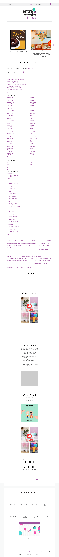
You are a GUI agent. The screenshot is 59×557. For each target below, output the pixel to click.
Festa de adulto (12, 188)
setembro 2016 (33, 151)
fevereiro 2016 (10, 158)
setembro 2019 (10, 140)
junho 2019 (32, 141)
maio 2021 (9, 126)
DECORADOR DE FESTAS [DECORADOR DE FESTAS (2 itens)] (16, 243)
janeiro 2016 (32, 158)
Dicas (8, 178)
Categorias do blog (29, 24)
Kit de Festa (11, 176)
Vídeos (8, 234)
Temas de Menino (12, 196)
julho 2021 (9, 125)
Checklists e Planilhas (13, 175)
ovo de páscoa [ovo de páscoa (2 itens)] (27, 262)
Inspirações (9, 201)
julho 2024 (9, 103)
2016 (8, 169)
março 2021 (9, 128)
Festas (8, 185)
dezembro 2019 (33, 138)
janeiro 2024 (32, 105)
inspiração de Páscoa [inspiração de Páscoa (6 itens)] (28, 258)
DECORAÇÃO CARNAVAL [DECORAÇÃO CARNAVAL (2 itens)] (30, 243)
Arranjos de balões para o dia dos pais (15, 78)
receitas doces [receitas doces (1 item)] (49, 264)
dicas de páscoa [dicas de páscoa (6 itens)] (19, 252)
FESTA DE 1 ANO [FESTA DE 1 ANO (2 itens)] (14, 254)
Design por (29, 554)
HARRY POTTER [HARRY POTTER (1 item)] (39, 256)
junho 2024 (32, 103)
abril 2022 (9, 118)
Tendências (11, 211)
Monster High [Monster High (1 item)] (32, 260)
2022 (31, 164)
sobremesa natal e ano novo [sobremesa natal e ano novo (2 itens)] (32, 265)
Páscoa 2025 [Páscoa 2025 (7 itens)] (43, 264)
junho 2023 (9, 108)
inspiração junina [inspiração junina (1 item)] (36, 258)
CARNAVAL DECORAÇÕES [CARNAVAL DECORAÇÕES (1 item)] (14, 242)
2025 (8, 162)
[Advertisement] (29, 378)
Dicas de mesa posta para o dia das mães (16, 84)
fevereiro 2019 (33, 145)
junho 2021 (32, 125)
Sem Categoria (10, 232)
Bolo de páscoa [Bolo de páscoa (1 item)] (24, 240)
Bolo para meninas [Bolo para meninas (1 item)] (29, 240)
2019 (8, 167)
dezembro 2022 (10, 112)
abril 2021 (32, 126)
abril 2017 (32, 148)
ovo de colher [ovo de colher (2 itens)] (21, 262)
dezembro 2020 (33, 130)
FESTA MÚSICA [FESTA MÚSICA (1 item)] (25, 256)
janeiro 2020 (10, 138)
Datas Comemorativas (13, 186)
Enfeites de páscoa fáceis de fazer (15, 87)
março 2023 (32, 108)
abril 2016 (9, 156)
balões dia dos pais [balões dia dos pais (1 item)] (9, 240)
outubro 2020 (33, 131)
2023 (8, 164)
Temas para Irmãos (13, 198)
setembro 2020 (10, 133)
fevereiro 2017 (10, 149)
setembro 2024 (33, 102)
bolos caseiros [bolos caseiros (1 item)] (37, 240)
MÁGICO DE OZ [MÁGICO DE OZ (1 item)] (36, 260)
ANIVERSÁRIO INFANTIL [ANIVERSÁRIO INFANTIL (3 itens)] (18, 239)
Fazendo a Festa (12, 227)
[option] (18, 44)
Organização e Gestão (13, 223)
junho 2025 (32, 97)
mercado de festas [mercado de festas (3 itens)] (47, 258)
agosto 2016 (10, 153)
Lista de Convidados (13, 231)
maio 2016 (32, 154)
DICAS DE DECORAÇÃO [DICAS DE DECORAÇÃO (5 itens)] (43, 250)
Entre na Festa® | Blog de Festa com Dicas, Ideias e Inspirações (20, 551)
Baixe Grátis (10, 173)
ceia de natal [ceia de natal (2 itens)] (24, 242)
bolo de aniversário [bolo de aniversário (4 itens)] (17, 240)
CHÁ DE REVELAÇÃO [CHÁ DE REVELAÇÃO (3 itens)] (37, 242)
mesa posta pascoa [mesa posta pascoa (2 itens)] (18, 260)
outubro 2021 (10, 123)
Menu (9, 4)
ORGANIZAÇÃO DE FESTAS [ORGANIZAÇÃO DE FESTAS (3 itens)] (13, 262)
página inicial (30, 68)
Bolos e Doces (12, 204)
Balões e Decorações (13, 203)
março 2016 (32, 156)
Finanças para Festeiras (14, 219)
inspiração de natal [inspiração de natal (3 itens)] (17, 258)
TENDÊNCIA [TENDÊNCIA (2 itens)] (26, 267)
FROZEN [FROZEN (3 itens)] (35, 256)
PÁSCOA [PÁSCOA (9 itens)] (36, 264)
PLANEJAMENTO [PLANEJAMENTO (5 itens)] (12, 264)
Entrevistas (11, 218)
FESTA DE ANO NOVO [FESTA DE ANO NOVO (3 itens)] (21, 254)
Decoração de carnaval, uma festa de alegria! (17, 92)
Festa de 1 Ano (12, 229)
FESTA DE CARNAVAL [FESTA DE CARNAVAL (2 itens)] (30, 254)
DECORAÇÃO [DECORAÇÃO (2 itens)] (23, 243)
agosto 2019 (32, 140)
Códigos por (38, 554)
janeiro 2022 (32, 120)
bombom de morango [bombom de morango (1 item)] (42, 240)
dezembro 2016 (10, 151)
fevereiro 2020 (33, 136)
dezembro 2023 (10, 107)
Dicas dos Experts (13, 216)
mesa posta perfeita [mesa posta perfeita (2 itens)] (26, 260)
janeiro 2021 (10, 130)
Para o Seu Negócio (11, 213)
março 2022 (32, 118)
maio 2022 (32, 117)
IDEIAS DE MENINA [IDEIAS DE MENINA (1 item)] (44, 256)
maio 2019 (9, 143)
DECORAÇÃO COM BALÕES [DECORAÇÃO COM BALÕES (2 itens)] (40, 243)
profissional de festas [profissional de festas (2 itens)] (29, 264)
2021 (8, 165)
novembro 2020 (10, 131)
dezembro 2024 (10, 102)
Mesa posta (11, 209)
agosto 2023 (32, 107)
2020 (31, 165)
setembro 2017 (33, 146)
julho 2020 (9, 135)
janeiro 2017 (32, 149)
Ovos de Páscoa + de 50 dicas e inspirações (17, 91)
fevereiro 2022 (10, 120)
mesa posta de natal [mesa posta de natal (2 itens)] (11, 260)
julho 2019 (9, 141)
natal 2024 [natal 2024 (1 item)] (43, 260)
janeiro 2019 (10, 146)
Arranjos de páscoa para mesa (13, 86)
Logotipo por (22, 554)
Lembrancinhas (12, 208)
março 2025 (32, 98)
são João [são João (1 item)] (22, 267)
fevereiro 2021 (33, 128)
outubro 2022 (10, 113)
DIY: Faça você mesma (14, 226)
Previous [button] (6, 44)
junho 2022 (9, 117)
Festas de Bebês (12, 193)
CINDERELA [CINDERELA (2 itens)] (44, 242)
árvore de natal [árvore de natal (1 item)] (30, 267)
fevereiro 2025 (10, 100)
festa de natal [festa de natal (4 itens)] (38, 254)
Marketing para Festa (13, 221)
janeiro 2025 (32, 100)
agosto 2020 (32, 133)
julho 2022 (32, 115)
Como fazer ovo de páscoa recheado (15, 89)
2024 (31, 162)
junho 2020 (32, 135)
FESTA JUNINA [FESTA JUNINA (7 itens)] (18, 256)
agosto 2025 (10, 97)
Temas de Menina (12, 195)
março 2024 (9, 105)
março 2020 (9, 136)
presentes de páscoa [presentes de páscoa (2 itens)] (21, 264)
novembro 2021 (33, 121)
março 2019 (9, 145)
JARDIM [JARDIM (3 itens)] (41, 258)
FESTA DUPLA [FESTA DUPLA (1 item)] (44, 254)
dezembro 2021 (10, 121)
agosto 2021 (32, 123)
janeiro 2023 (32, 110)
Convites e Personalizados (15, 206)
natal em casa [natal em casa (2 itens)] (47, 260)
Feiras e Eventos (12, 181)
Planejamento (10, 224)
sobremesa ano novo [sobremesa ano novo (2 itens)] (18, 265)
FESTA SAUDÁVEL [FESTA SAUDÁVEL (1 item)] (30, 256)
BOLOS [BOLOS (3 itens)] (33, 240)
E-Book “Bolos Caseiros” (12, 81)
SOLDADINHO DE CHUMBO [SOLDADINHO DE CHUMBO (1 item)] (17, 267)
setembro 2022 (33, 113)
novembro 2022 (33, 112)
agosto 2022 (10, 115)
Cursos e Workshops (13, 214)
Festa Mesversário (13, 190)
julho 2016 (32, 153)
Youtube (29, 273)
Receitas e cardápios (13, 183)
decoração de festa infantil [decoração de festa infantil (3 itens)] (19, 248)
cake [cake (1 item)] (46, 240)
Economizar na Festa (13, 180)
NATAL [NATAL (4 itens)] (40, 260)
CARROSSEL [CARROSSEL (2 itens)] (20, 242)
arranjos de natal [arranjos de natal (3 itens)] (44, 239)
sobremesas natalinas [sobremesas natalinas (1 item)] (10, 267)
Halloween (9, 200)
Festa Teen (11, 191)
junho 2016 (9, 154)
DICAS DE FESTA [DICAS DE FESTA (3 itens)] (11, 251)
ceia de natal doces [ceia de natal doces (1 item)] (30, 242)
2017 (31, 167)
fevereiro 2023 (10, 110)
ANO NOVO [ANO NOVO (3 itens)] (26, 239)
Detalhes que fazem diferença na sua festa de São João (19, 82)
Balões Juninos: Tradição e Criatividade (15, 79)
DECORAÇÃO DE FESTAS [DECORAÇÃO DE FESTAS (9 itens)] (22, 245)
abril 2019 (32, 143)
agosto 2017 (10, 148)
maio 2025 (9, 98)
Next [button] (53, 44)
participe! (29, 539)
